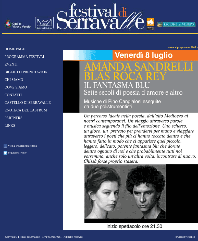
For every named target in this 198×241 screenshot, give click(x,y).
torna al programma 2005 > (183, 47)
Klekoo (191, 236)
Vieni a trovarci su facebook (20, 146)
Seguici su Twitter (15, 153)
